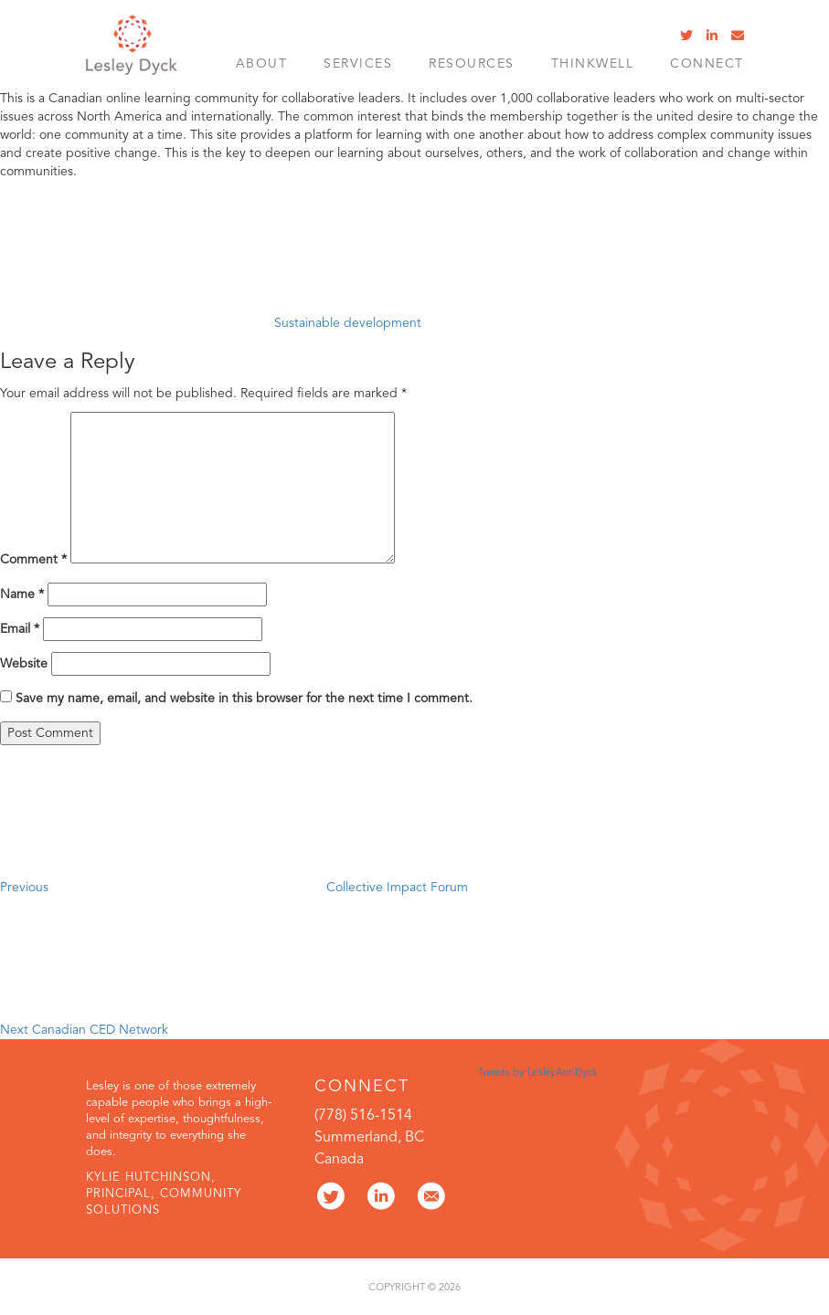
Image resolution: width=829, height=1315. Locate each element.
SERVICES (358, 64)
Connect (707, 64)
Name (22, 594)
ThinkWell (592, 64)
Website (24, 664)
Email (19, 629)
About (262, 64)
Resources (472, 64)
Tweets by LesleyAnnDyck (537, 1073)
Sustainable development (347, 323)
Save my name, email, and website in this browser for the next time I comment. (244, 698)
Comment (33, 559)
